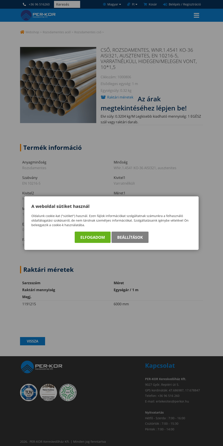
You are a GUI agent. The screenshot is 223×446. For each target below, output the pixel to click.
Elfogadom (92, 237)
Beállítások (130, 237)
